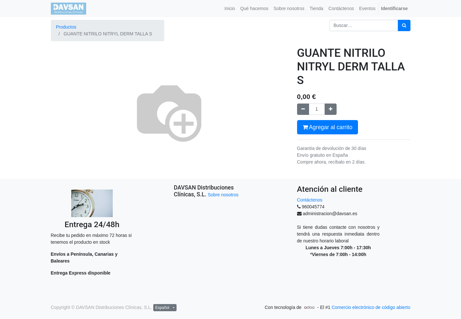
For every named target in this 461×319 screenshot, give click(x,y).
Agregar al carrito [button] (327, 127)
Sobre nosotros (223, 194)
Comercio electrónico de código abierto (371, 307)
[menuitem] (230, 9)
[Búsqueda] (404, 25)
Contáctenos (310, 199)
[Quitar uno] (303, 109)
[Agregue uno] (331, 109)
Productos (66, 27)
